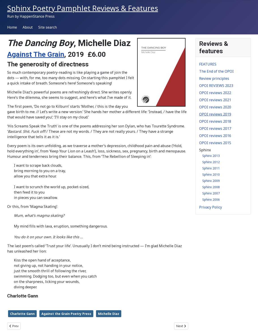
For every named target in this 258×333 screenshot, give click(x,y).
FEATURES (207, 64)
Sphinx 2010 (211, 174)
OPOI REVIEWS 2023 (216, 85)
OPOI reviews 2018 (215, 121)
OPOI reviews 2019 (215, 114)
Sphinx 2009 (211, 181)
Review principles (214, 78)
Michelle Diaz (108, 314)
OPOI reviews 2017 (215, 128)
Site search (47, 27)
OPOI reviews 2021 (215, 99)
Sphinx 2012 (211, 162)
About (28, 27)
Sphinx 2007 (211, 193)
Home (12, 27)
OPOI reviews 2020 (215, 107)
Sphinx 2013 (211, 156)
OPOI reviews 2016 (215, 135)
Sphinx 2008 (211, 187)
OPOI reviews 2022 (215, 92)
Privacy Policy (210, 207)
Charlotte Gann (22, 314)
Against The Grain (35, 54)
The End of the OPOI (216, 71)
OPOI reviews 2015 (215, 142)
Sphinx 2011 (211, 168)
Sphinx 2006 (211, 199)
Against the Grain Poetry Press (66, 314)
